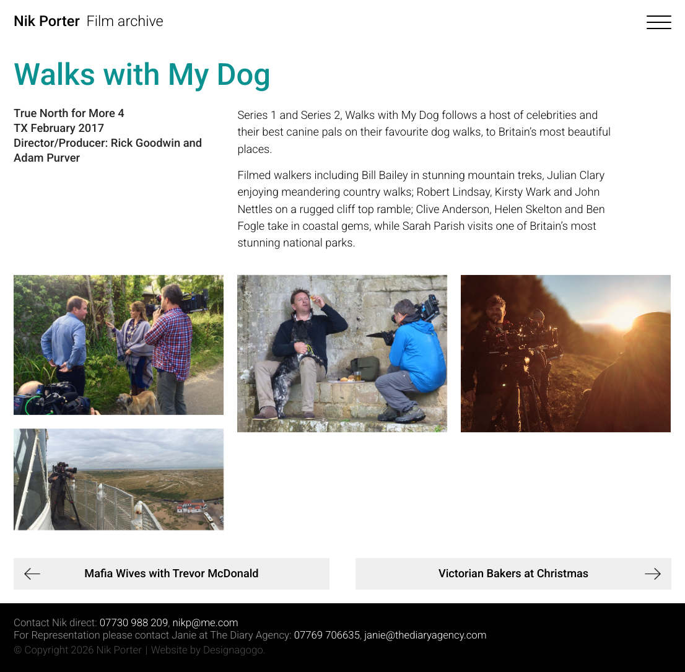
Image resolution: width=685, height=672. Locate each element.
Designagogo (233, 650)
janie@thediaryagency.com (425, 635)
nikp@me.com (205, 623)
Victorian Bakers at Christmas (513, 573)
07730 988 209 (134, 623)
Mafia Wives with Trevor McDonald (171, 573)
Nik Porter (47, 21)
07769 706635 (327, 635)
